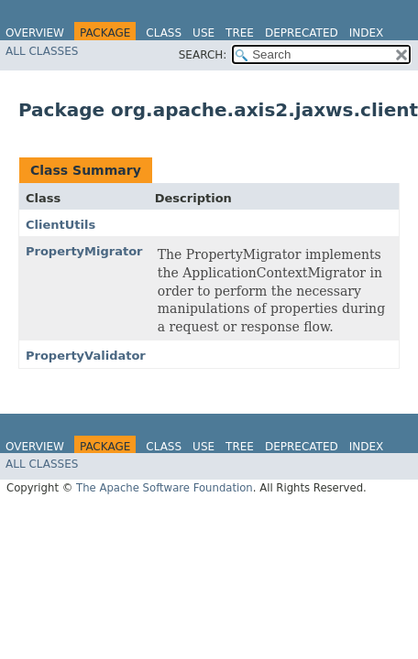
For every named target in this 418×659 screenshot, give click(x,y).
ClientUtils (60, 225)
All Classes (42, 51)
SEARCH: (203, 55)
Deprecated (301, 33)
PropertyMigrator (84, 251)
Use (203, 33)
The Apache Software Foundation (164, 487)
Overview (35, 33)
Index (366, 33)
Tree (240, 33)
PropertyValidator (86, 355)
